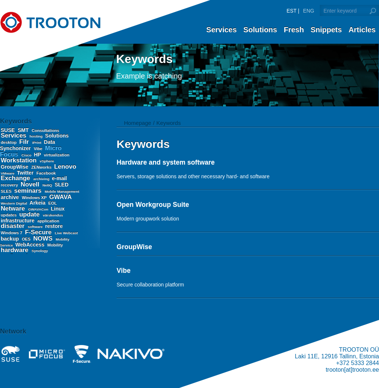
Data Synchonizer (27, 145)
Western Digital (14, 203)
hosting (37, 136)
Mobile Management (62, 191)
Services (221, 30)
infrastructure (18, 220)
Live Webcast (66, 233)
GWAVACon (38, 209)
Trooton (50, 22)
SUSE (8, 130)
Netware (14, 208)
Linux (57, 209)
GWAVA (60, 196)
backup (10, 239)
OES (27, 239)
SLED (61, 185)
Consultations (45, 130)
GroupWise (15, 167)
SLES (7, 191)
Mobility (55, 245)
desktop (9, 142)
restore (54, 226)
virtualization (57, 155)
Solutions (260, 30)
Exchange (16, 178)
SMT (24, 130)
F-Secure (39, 232)
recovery (10, 185)
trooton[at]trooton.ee (352, 370)
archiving (41, 179)
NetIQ (48, 185)
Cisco (26, 155)
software (36, 227)
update (30, 214)
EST (291, 11)
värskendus (53, 215)
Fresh (294, 30)
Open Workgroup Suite (153, 204)
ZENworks (42, 167)
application (48, 221)
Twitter (26, 173)
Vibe (39, 148)
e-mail (59, 178)
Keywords (169, 123)
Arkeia (38, 203)
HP (38, 154)
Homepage (137, 123)
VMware (8, 173)
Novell (31, 184)
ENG (308, 11)
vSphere (47, 161)
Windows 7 (12, 233)
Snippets (326, 30)
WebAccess (31, 245)
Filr (25, 141)
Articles (362, 30)
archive (10, 197)
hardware (15, 249)
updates (9, 215)
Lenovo (65, 166)
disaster (13, 225)
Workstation (19, 160)
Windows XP (35, 197)
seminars (28, 190)
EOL (52, 203)
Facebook (46, 173)
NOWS (43, 238)
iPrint (37, 142)
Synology (39, 251)
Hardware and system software (166, 162)
